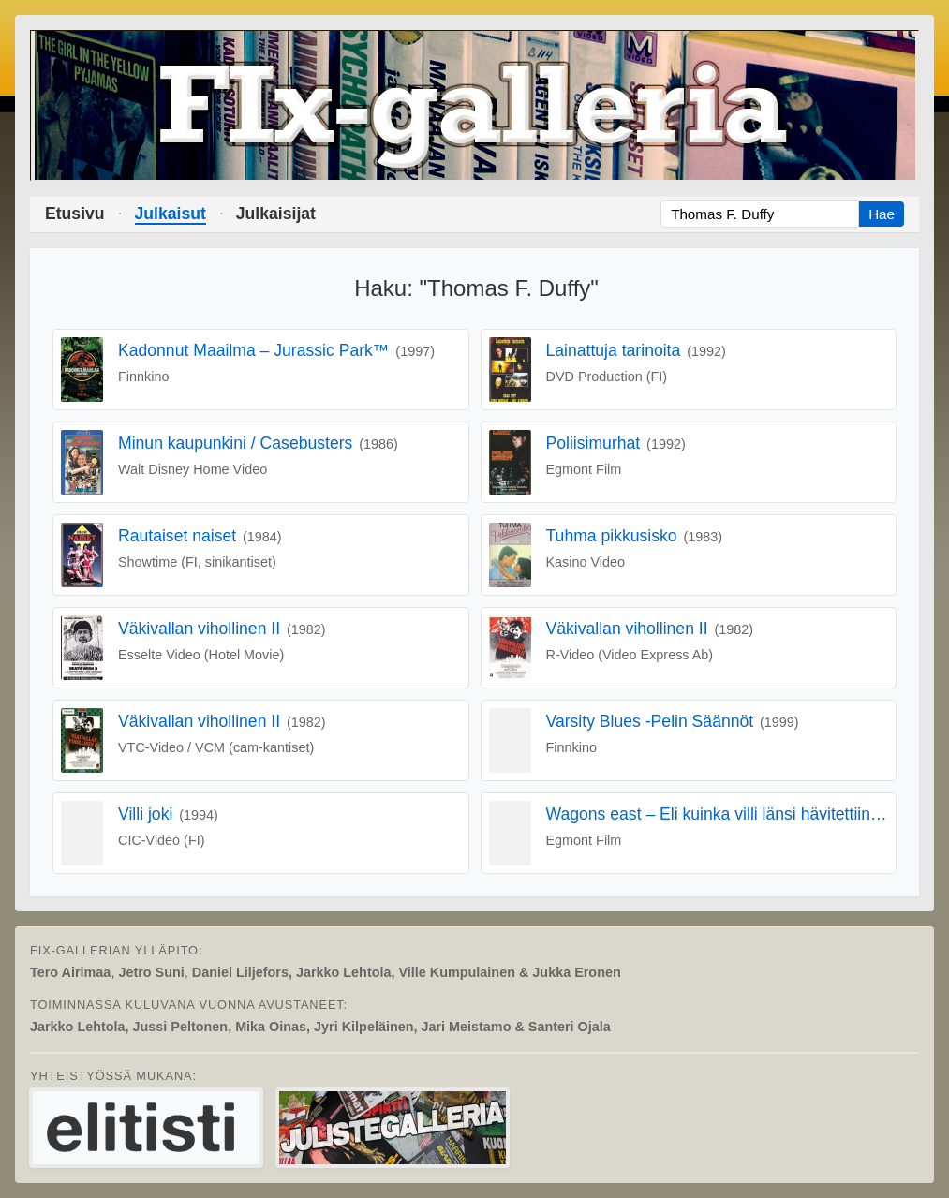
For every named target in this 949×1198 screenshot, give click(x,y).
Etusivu (75, 213)
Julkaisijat (276, 213)
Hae (881, 214)
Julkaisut (170, 213)
